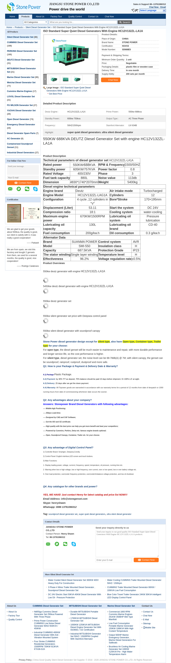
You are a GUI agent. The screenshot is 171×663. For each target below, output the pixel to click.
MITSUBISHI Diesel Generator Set (85, 606)
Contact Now (23, 182)
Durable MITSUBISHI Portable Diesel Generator (84, 613)
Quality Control (75, 16)
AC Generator (13, 138)
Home (12, 16)
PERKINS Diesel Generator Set (22, 51)
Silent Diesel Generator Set (37, 27)
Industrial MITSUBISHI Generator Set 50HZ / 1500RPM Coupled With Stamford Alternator (85, 636)
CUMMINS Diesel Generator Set (22, 42)
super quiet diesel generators (92, 514)
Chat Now (154, 7)
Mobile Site (149, 627)
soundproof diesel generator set (63, 514)
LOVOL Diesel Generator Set (21, 96)
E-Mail (146, 619)
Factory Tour (56, 16)
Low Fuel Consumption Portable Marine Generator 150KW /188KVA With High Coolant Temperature (121, 627)
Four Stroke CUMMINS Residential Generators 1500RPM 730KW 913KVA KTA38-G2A (46, 645)
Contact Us (93, 16)
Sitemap (147, 623)
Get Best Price (55, 94)
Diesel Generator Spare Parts (21, 133)
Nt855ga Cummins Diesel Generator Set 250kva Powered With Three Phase (48, 614)
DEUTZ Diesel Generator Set (21, 60)
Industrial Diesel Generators (20, 152)
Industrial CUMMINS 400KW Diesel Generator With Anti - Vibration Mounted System (47, 635)
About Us (40, 16)
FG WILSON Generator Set (20, 105)
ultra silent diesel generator (119, 514)
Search (126, 22)
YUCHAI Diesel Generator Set (21, 110)
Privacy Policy (25, 660)
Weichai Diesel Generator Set (21, 82)
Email (163, 7)
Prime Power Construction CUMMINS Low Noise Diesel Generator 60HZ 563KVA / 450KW (47, 625)
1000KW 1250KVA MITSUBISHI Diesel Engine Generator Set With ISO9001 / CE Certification (85, 627)
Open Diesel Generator (18, 119)
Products (25, 16)
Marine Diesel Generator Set (20, 77)
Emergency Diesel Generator (21, 124)
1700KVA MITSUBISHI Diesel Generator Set (83, 619)
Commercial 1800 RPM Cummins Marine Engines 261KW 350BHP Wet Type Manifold (121, 616)
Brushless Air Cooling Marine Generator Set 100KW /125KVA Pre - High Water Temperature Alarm (122, 650)
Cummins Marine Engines (19, 91)
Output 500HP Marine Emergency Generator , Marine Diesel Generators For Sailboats (122, 639)
